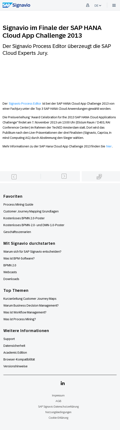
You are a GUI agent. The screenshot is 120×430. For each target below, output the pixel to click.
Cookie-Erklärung (58, 417)
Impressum (58, 395)
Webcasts (10, 272)
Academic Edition (15, 352)
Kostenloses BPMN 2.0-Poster (24, 218)
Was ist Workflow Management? (24, 312)
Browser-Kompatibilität (19, 359)
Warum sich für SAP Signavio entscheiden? (32, 251)
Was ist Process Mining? (19, 319)
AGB (58, 401)
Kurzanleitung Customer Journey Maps (29, 298)
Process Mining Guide (18, 204)
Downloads (11, 279)
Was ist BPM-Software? (19, 258)
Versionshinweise (15, 366)
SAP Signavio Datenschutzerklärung (58, 406)
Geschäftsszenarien (17, 232)
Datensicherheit (14, 345)
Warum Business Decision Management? (31, 305)
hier (109, 146)
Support (9, 339)
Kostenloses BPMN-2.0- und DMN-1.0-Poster (33, 225)
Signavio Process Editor (24, 103)
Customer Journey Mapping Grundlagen (31, 211)
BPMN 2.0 (9, 265)
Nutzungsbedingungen (58, 412)
